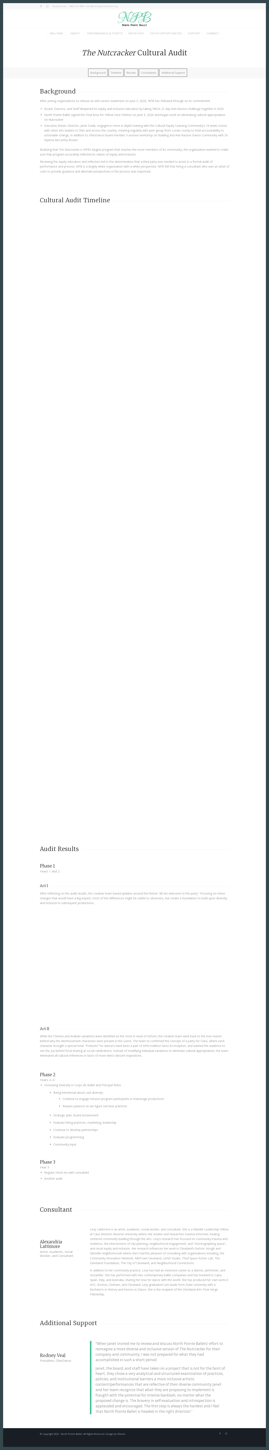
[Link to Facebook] (41, 6)
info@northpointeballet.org (102, 6)
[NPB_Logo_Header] (135, 19)
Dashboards (59, 6)
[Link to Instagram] (47, 6)
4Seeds (121, 1433)
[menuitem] (58, 6)
